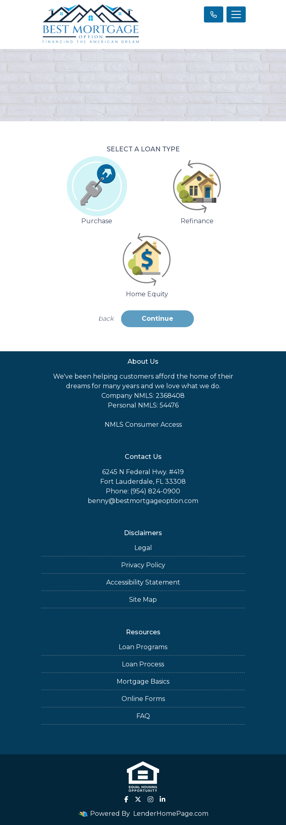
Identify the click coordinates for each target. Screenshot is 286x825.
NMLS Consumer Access (143, 424)
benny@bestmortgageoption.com (143, 501)
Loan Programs (143, 647)
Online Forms (143, 699)
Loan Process (143, 664)
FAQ (143, 716)
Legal (143, 548)
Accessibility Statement (143, 582)
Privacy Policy (143, 565)
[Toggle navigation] (236, 14)
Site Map (143, 599)
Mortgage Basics (143, 681)
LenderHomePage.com (170, 813)
